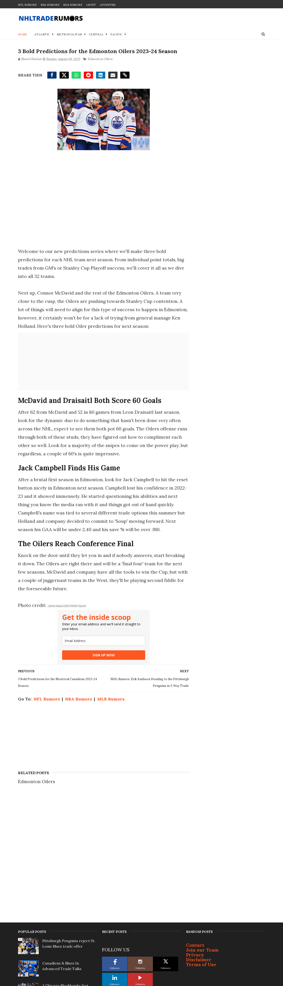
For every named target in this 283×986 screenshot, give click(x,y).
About (91, 4)
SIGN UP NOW (102, 655)
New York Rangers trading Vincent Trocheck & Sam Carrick (66, 909)
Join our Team (202, 823)
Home (22, 34)
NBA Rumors (50, 4)
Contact (195, 818)
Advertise (108, 4)
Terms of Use (201, 837)
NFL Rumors (27, 4)
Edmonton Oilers (100, 59)
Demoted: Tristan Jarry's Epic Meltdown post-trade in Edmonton (68, 886)
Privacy (195, 828)
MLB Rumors (72, 4)
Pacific (117, 34)
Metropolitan (69, 34)
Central (96, 34)
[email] (102, 641)
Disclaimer (198, 832)
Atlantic (42, 34)
